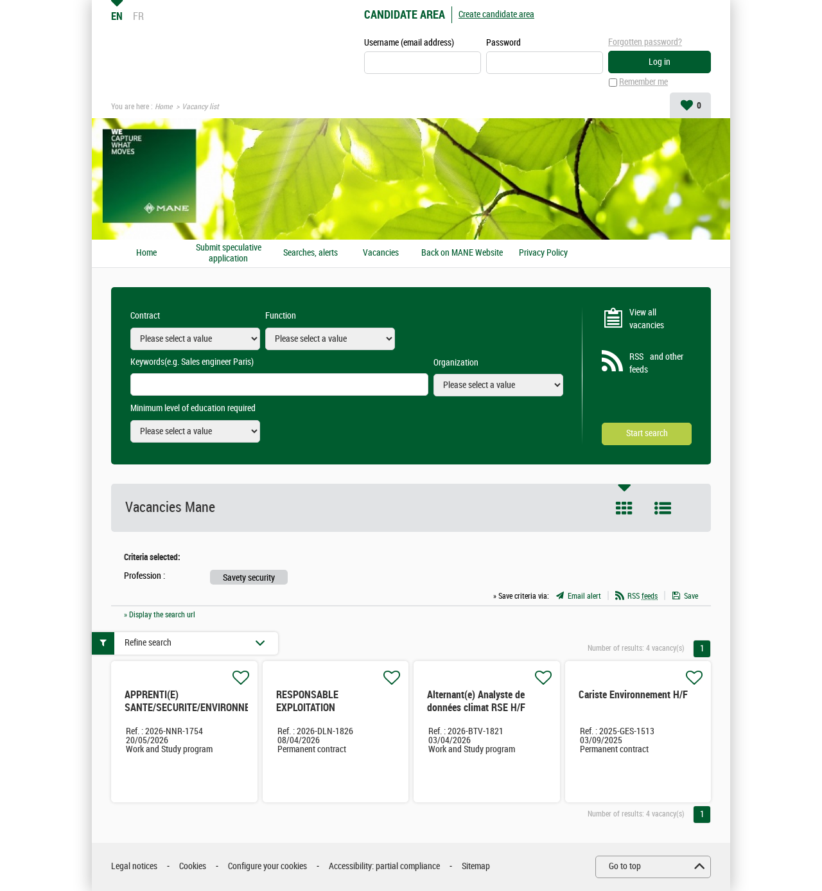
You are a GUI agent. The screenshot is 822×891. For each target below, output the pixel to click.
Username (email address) (409, 42)
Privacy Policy (543, 253)
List (662, 508)
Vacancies (381, 253)
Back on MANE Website (462, 253)
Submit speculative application (228, 253)
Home (163, 106)
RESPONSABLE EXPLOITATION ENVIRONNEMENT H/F (321, 708)
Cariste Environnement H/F (633, 695)
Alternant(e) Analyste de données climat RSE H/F (476, 701)
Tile (624, 508)
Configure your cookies (267, 866)
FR (138, 16)
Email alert (584, 596)
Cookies (192, 866)
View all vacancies (646, 319)
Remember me (643, 82)
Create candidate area (496, 14)
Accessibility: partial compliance (384, 866)
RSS (642, 596)
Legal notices (134, 866)
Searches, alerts (310, 253)
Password (503, 42)
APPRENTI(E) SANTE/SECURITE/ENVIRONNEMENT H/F (199, 708)
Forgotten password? (645, 42)
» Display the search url (159, 614)
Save (691, 596)
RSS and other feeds (656, 364)
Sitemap (476, 866)
